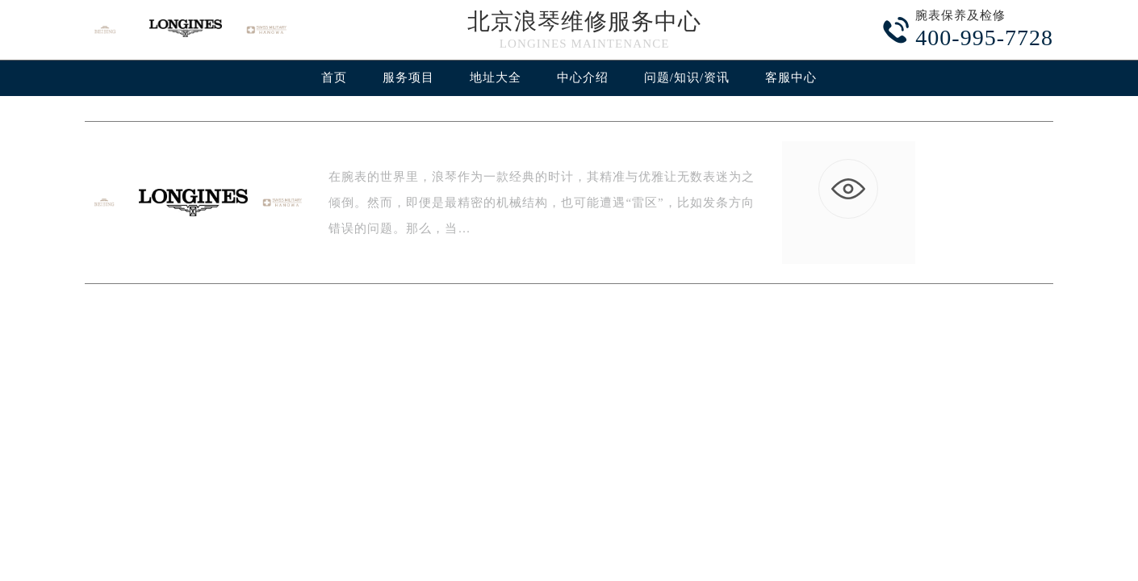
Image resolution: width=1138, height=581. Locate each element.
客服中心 (791, 77)
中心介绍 (583, 77)
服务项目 (408, 77)
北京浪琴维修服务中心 (584, 21)
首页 (334, 77)
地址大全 (495, 77)
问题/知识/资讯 (687, 77)
